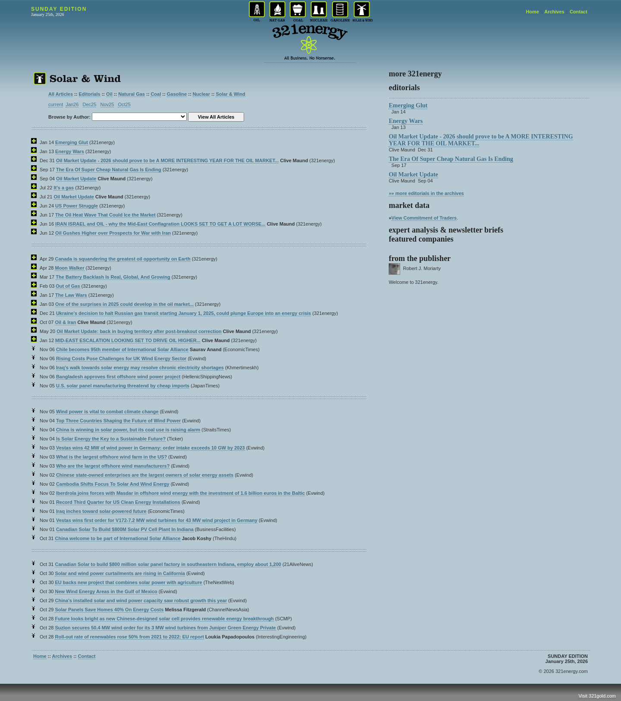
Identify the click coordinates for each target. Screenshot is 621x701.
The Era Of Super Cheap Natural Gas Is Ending (108, 169)
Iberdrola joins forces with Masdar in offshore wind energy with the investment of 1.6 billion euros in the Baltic (180, 493)
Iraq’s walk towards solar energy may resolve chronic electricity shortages (140, 367)
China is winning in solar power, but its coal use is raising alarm (128, 429)
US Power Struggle (76, 205)
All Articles (60, 94)
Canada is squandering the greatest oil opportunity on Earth (122, 258)
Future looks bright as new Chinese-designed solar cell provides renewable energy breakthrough (164, 618)
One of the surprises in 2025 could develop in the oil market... (124, 304)
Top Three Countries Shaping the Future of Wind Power (118, 420)
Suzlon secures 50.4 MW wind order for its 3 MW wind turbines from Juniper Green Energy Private (165, 627)
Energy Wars (69, 151)
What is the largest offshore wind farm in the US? (111, 456)
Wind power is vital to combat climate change (107, 411)
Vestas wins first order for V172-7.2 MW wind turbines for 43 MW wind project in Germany (156, 520)
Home (532, 11)
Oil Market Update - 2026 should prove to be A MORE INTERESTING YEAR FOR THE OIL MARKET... (167, 160)
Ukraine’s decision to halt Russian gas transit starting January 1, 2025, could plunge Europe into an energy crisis (183, 313)
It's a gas (63, 187)
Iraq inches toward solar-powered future (101, 511)
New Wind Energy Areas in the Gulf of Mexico (106, 591)
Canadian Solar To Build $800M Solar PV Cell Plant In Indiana (125, 529)
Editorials (89, 94)
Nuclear (201, 94)
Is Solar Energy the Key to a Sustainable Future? (111, 438)
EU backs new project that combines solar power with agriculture (128, 582)
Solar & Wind (230, 94)
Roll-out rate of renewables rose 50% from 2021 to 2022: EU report (129, 636)
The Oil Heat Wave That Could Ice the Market (105, 214)
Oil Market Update (76, 178)
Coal (156, 94)
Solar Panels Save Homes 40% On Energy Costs (109, 609)
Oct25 (124, 104)
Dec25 (90, 104)
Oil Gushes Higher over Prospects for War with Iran (113, 233)
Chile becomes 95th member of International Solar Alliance (122, 349)
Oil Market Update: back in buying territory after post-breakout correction (139, 331)
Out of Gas (68, 286)
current (55, 104)
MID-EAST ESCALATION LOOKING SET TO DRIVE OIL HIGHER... (128, 340)
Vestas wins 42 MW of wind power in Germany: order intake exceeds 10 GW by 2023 (150, 447)
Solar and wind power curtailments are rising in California (120, 573)
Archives (554, 11)
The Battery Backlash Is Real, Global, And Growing (113, 277)
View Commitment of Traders (424, 217)
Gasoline (177, 94)
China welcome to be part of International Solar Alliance (117, 538)
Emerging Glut (71, 142)
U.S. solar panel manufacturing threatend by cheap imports (122, 385)
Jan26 (72, 104)
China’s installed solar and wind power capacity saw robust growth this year (141, 600)
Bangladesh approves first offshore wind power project (118, 376)
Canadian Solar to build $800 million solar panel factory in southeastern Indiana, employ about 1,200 (168, 564)
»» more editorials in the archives (426, 193)
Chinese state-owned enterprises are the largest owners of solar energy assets (144, 475)
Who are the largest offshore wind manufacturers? (112, 465)
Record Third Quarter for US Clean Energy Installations (118, 502)
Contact (578, 11)
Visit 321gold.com (597, 695)
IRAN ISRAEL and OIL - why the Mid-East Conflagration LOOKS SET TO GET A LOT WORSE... (160, 223)
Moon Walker (69, 267)
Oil (109, 94)
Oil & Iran (65, 322)
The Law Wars (71, 295)
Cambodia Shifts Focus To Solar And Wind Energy (112, 484)
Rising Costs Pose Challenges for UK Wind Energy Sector (121, 358)
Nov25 (107, 104)
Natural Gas (131, 94)
